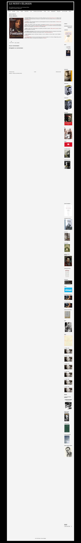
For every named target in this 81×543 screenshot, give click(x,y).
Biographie (58, 11)
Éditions (70, 11)
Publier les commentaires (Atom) (17, 73)
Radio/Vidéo (27, 11)
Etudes (45, 11)
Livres (31, 11)
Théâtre (22, 11)
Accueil (9, 11)
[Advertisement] (69, 18)
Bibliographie (53, 11)
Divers (49, 11)
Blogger (45, 538)
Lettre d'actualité (64, 11)
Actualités (13, 11)
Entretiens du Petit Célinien (38, 11)
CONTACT (65, 23)
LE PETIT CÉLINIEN (20, 4)
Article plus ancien (58, 71)
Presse (18, 11)
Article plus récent (11, 71)
